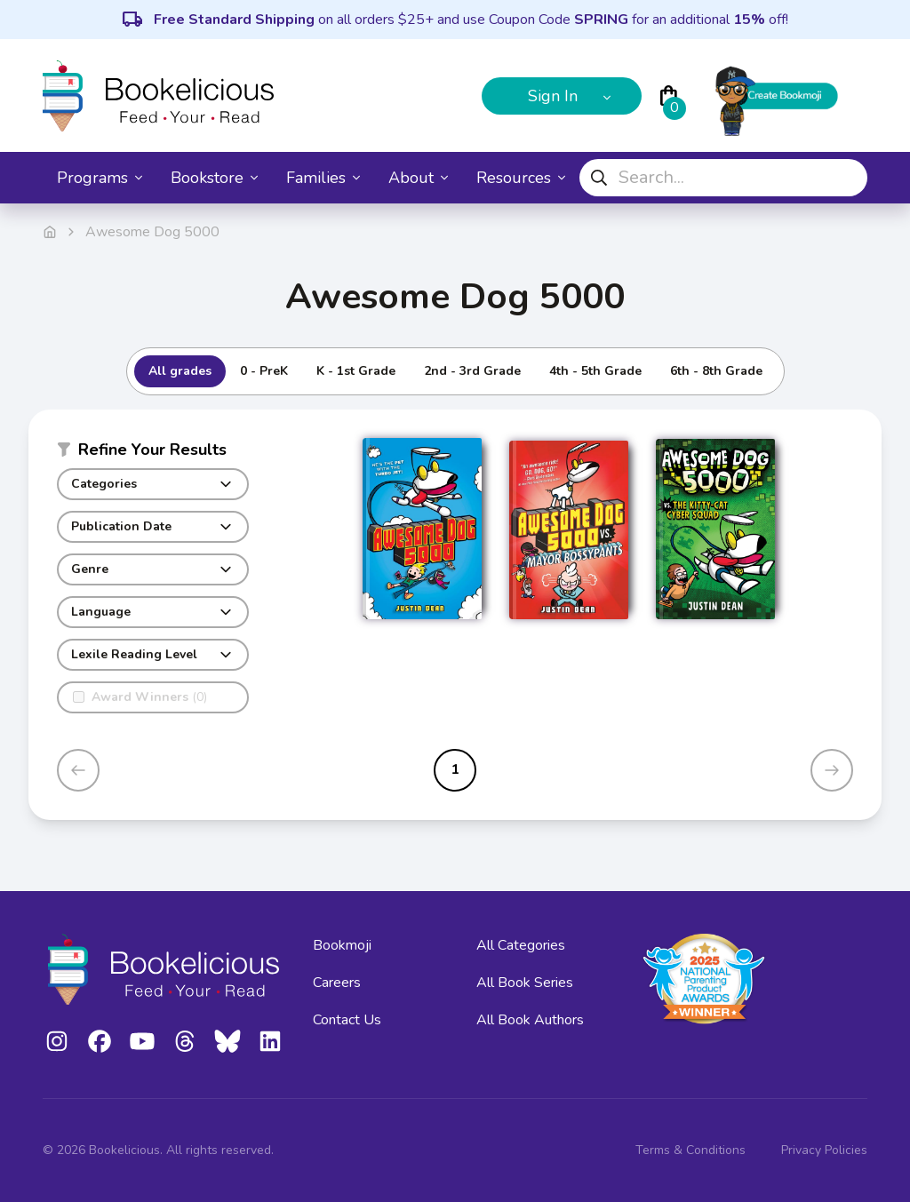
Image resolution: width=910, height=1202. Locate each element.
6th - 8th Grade (716, 370)
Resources (520, 177)
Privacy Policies (824, 1150)
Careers (337, 982)
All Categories (520, 945)
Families (323, 177)
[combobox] (723, 177)
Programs (99, 177)
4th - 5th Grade (595, 370)
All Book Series (524, 982)
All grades (180, 370)
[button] (153, 453)
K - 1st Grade (355, 370)
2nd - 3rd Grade (472, 370)
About (418, 177)
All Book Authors (530, 1020)
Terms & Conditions (690, 1150)
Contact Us (347, 1020)
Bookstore (214, 177)
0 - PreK (264, 370)
